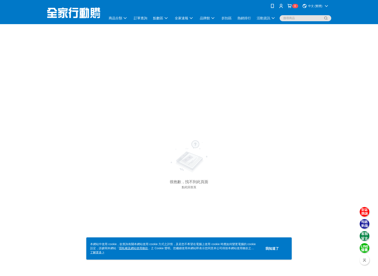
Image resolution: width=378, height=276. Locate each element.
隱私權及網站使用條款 (133, 248)
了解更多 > (97, 252)
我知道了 (272, 248)
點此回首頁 (189, 187)
